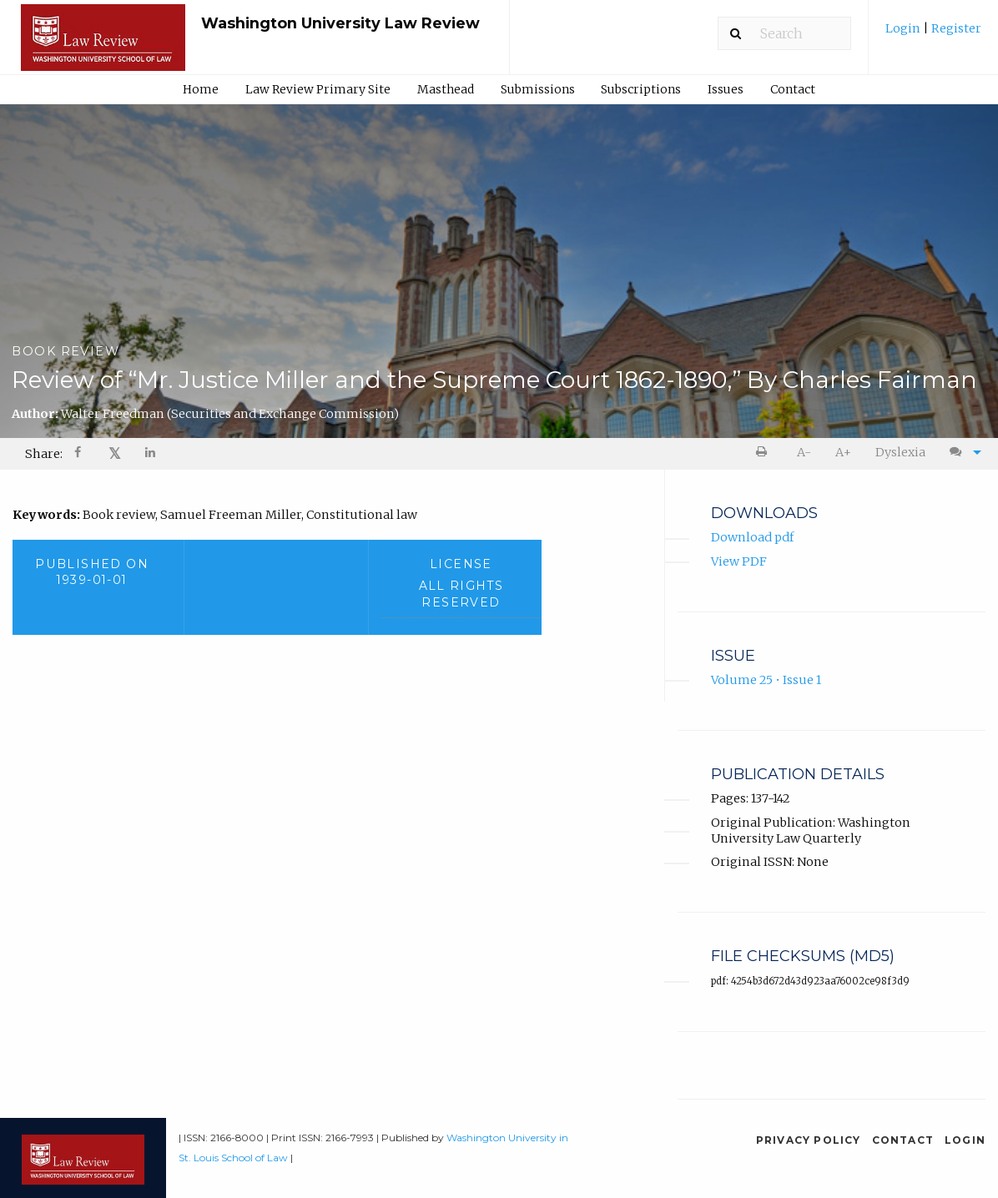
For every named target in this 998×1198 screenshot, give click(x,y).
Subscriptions (641, 89)
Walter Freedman (230, 413)
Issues (725, 89)
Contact (792, 89)
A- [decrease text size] (804, 452)
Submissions (538, 89)
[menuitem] (933, 35)
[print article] (764, 452)
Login (904, 28)
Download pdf (752, 538)
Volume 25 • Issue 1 (766, 680)
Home (201, 89)
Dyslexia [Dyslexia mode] (900, 452)
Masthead (445, 89)
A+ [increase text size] (843, 452)
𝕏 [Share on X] (114, 453)
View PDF (739, 561)
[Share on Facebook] (79, 454)
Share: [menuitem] (44, 453)
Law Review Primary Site (318, 89)
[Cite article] (961, 452)
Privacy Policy (808, 1140)
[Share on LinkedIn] (151, 454)
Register (955, 28)
